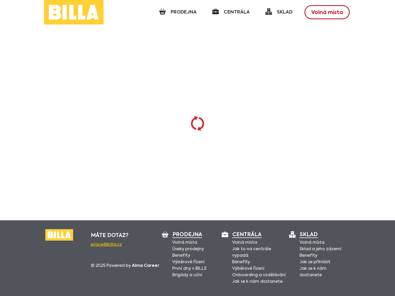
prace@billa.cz (106, 245)
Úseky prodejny (188, 249)
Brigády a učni (187, 275)
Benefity (181, 256)
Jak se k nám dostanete (257, 282)
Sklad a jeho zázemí (320, 249)
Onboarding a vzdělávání (259, 275)
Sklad (309, 235)
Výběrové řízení (188, 262)
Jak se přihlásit (315, 262)
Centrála (247, 235)
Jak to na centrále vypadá (251, 252)
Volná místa (327, 12)
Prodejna (187, 235)
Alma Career (145, 266)
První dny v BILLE (189, 269)
